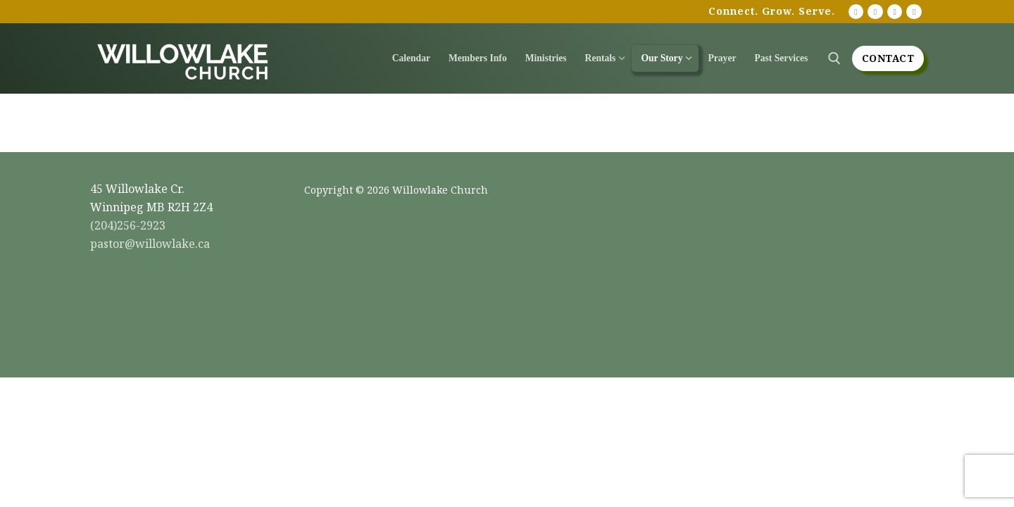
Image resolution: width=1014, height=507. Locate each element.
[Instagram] (895, 12)
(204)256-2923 (127, 225)
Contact (888, 58)
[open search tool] (834, 58)
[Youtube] (856, 12)
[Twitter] (914, 12)
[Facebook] (875, 12)
